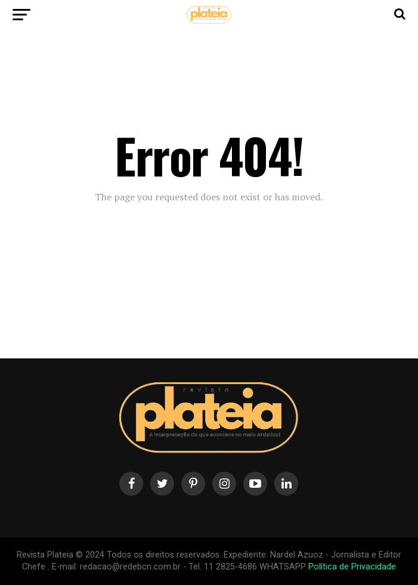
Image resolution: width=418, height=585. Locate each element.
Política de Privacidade (352, 567)
